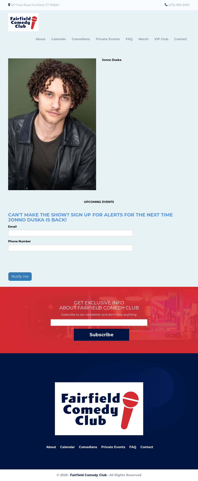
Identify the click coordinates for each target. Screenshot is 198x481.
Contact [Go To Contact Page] (146, 447)
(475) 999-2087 (179, 5)
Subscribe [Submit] (102, 334)
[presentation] (37, 261)
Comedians (81, 39)
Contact (180, 39)
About (40, 39)
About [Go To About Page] (51, 447)
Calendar (58, 39)
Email (12, 226)
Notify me (20, 276)
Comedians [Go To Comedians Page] (88, 447)
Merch (143, 39)
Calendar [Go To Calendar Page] (67, 447)
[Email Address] (99, 322)
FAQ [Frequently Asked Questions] (132, 447)
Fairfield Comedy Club (88, 475)
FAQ (129, 39)
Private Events (108, 39)
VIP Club (161, 39)
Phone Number (19, 241)
